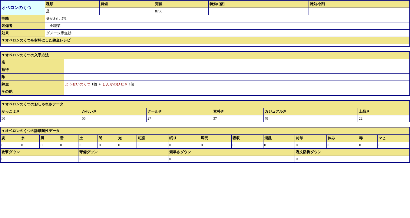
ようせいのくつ (78, 84)
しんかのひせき (115, 84)
